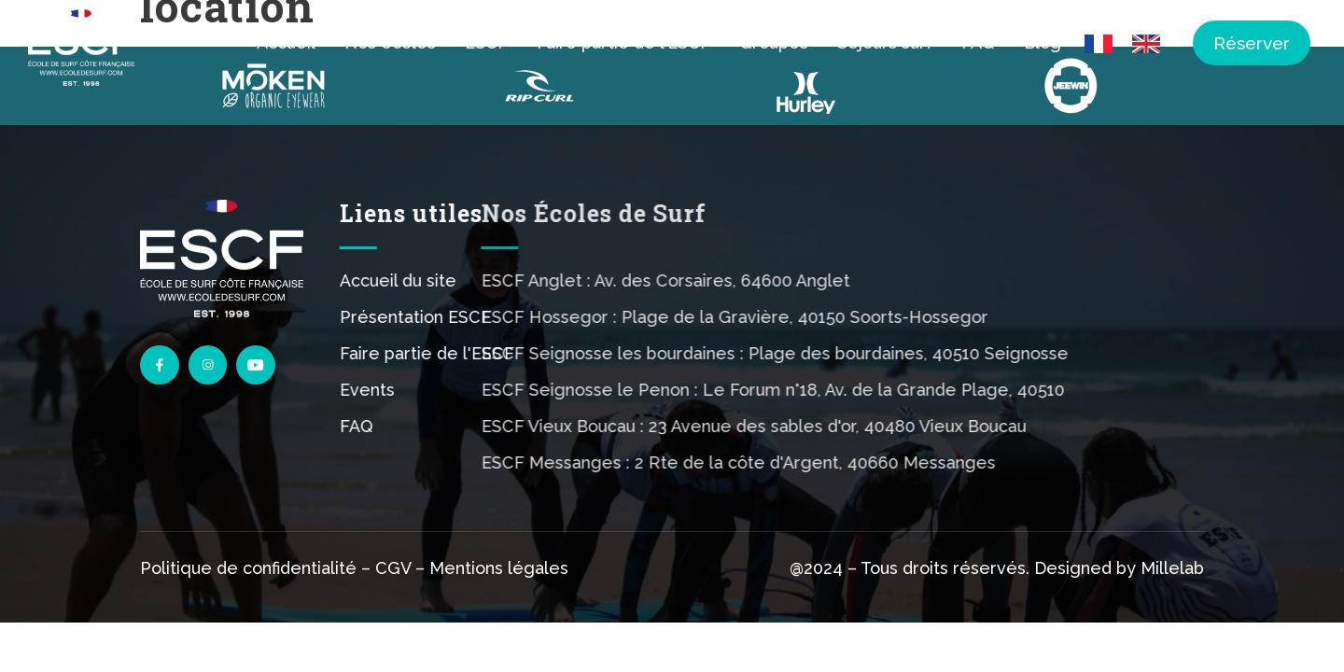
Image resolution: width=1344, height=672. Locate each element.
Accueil (286, 42)
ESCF (486, 42)
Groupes (773, 42)
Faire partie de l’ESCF (623, 42)
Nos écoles (390, 42)
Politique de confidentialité (248, 571)
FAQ (978, 42)
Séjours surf (884, 42)
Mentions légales (498, 571)
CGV (393, 571)
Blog (1042, 42)
